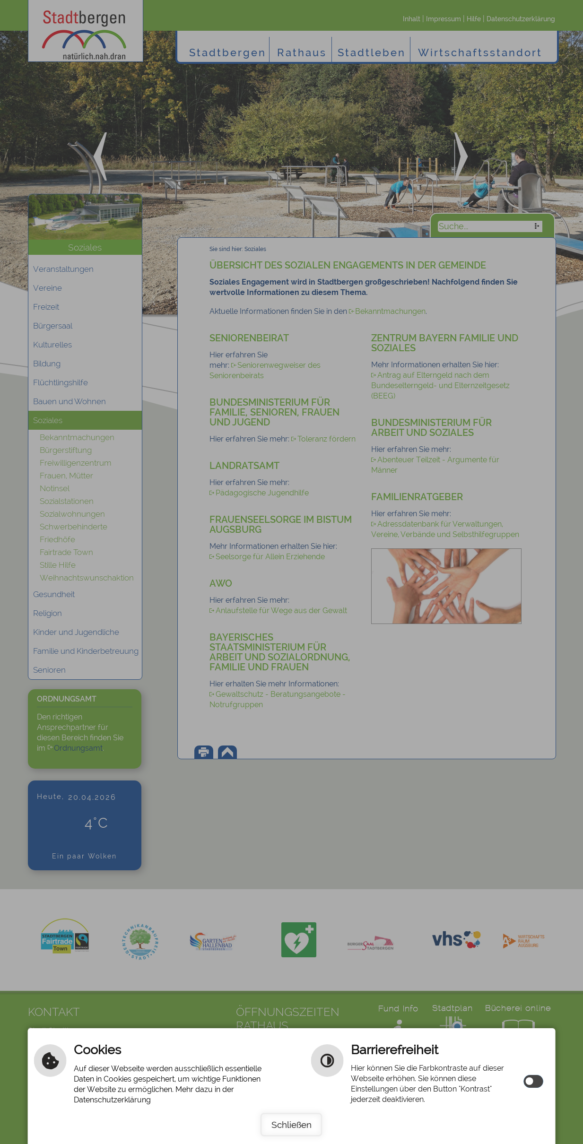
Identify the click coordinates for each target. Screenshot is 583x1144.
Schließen (291, 1124)
